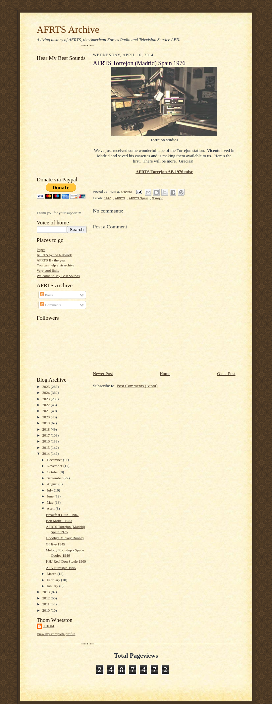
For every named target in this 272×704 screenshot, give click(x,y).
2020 (46, 417)
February (54, 580)
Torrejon (157, 198)
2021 (46, 411)
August (52, 484)
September (55, 478)
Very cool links (48, 270)
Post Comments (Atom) (137, 385)
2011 (46, 604)
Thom (49, 626)
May (50, 502)
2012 (46, 598)
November (55, 466)
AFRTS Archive (68, 29)
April (51, 508)
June (50, 496)
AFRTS (120, 198)
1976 (107, 198)
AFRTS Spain (138, 198)
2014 (46, 453)
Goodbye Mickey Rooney (65, 538)
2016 (46, 441)
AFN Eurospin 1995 (61, 568)
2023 (46, 399)
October (53, 472)
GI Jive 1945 (55, 544)
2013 (46, 592)
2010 (46, 610)
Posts (46, 295)
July (50, 490)
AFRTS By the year (51, 260)
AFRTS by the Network (54, 255)
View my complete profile (56, 634)
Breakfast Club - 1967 (62, 515)
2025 (46, 387)
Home (165, 373)
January (53, 586)
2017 (46, 435)
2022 (46, 405)
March (52, 574)
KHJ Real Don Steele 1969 (66, 561)
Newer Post (103, 373)
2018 (46, 429)
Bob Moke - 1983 (59, 521)
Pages (41, 250)
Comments (50, 305)
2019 (46, 423)
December (55, 460)
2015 (46, 447)
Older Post (226, 373)
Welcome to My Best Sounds (58, 276)
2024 (46, 393)
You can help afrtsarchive (56, 265)
